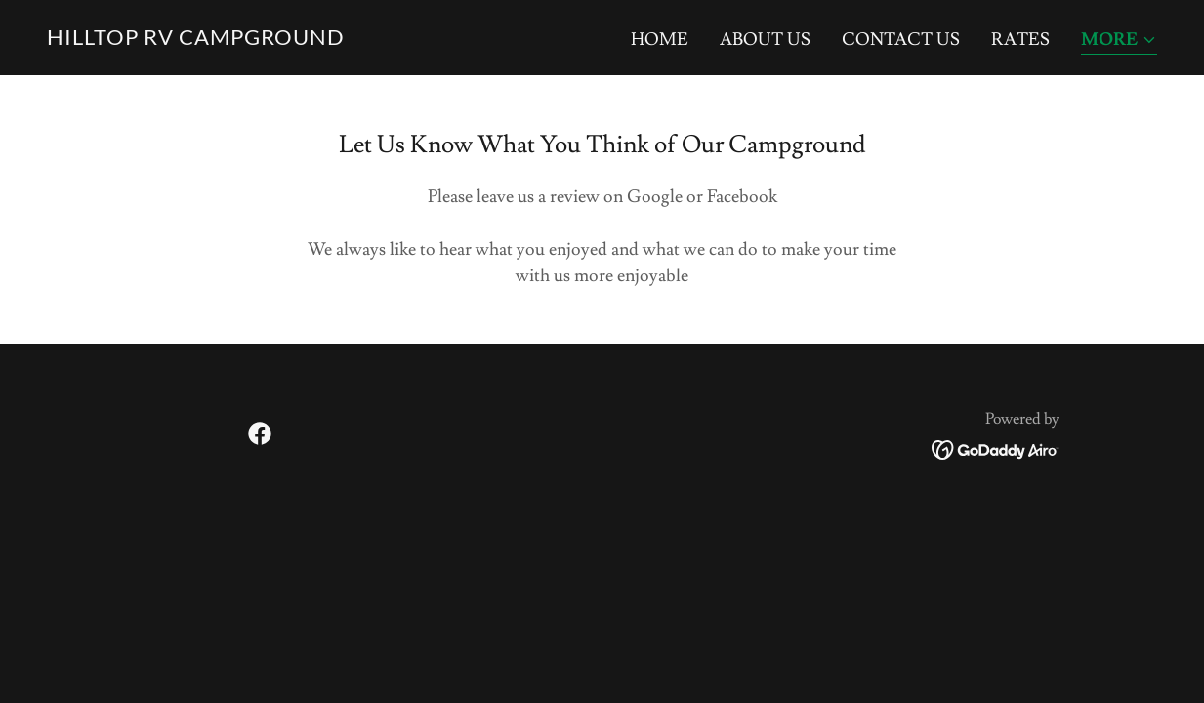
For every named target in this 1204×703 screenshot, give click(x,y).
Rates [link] (1020, 39)
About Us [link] (765, 39)
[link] (196, 39)
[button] (1119, 41)
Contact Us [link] (901, 39)
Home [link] (659, 39)
